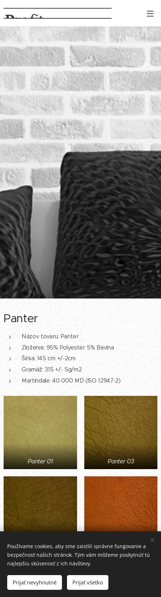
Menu (150, 13)
